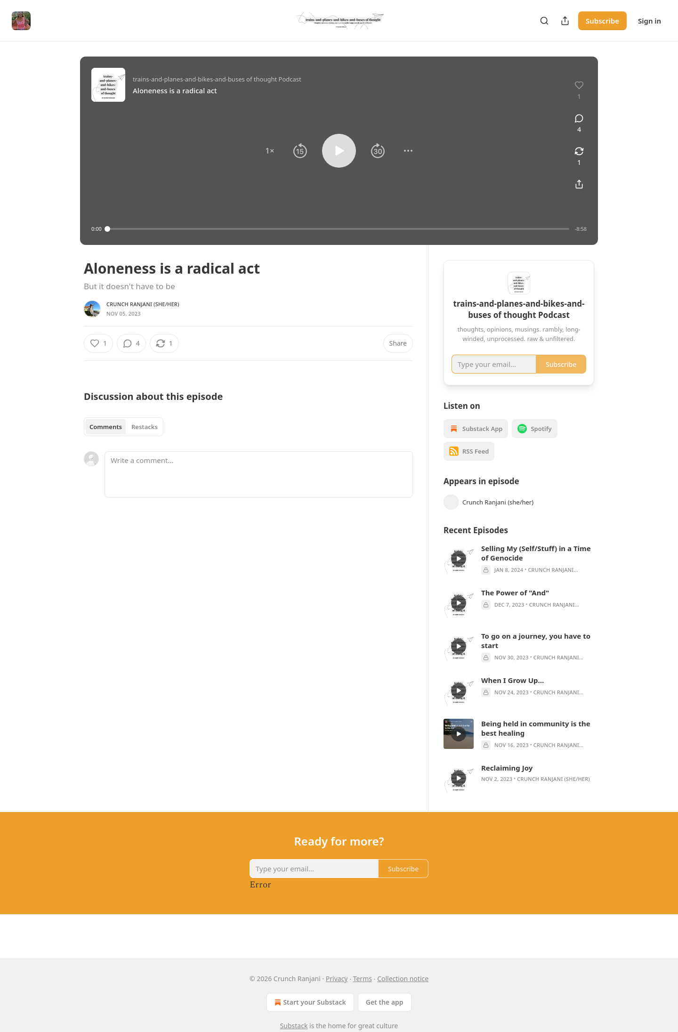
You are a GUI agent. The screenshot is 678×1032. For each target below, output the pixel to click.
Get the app (385, 1002)
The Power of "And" (515, 606)
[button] (270, 150)
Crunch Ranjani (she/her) (142, 304)
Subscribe (602, 20)
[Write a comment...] (259, 474)
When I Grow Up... (512, 694)
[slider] (338, 229)
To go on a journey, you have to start (535, 654)
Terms (362, 978)
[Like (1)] (98, 343)
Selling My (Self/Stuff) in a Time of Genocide (536, 566)
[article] (519, 572)
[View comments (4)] (579, 124)
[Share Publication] (565, 20)
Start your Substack (309, 1002)
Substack (294, 1025)
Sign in (649, 20)
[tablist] (123, 426)
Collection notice (402, 978)
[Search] (544, 20)
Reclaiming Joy (507, 781)
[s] (458, 572)
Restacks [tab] (144, 427)
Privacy (337, 978)
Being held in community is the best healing (535, 741)
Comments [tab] (105, 427)
